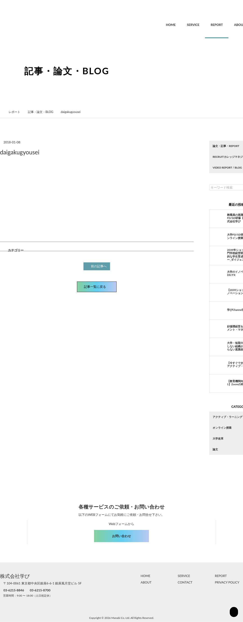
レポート (17, 112)
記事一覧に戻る (96, 286)
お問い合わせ (121, 536)
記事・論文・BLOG (43, 112)
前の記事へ (97, 266)
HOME (161, 25)
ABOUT (229, 25)
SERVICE (183, 25)
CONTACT (185, 582)
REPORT (207, 25)
